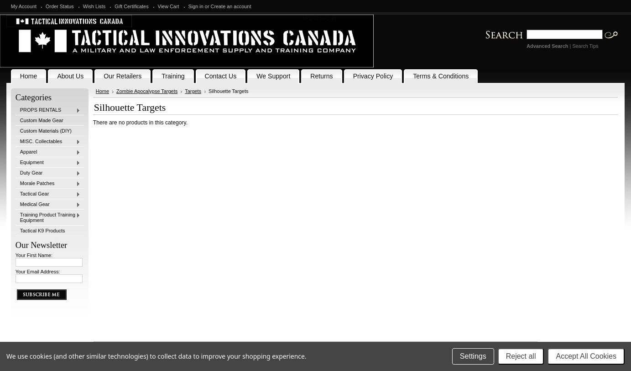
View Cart (168, 6)
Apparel (48, 152)
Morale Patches (48, 183)
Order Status (60, 6)
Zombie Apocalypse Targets (146, 91)
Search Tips (585, 46)
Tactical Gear (48, 194)
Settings (473, 356)
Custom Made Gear (41, 120)
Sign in (195, 6)
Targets (193, 91)
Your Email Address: (38, 271)
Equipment (48, 163)
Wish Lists (94, 6)
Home (102, 91)
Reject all (521, 356)
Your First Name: (34, 255)
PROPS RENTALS (48, 110)
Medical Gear (48, 204)
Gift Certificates (131, 6)
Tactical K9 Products (42, 230)
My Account (24, 6)
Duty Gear (48, 173)
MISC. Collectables (48, 142)
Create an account (231, 6)
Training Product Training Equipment (48, 217)
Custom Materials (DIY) (46, 131)
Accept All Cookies (586, 356)
